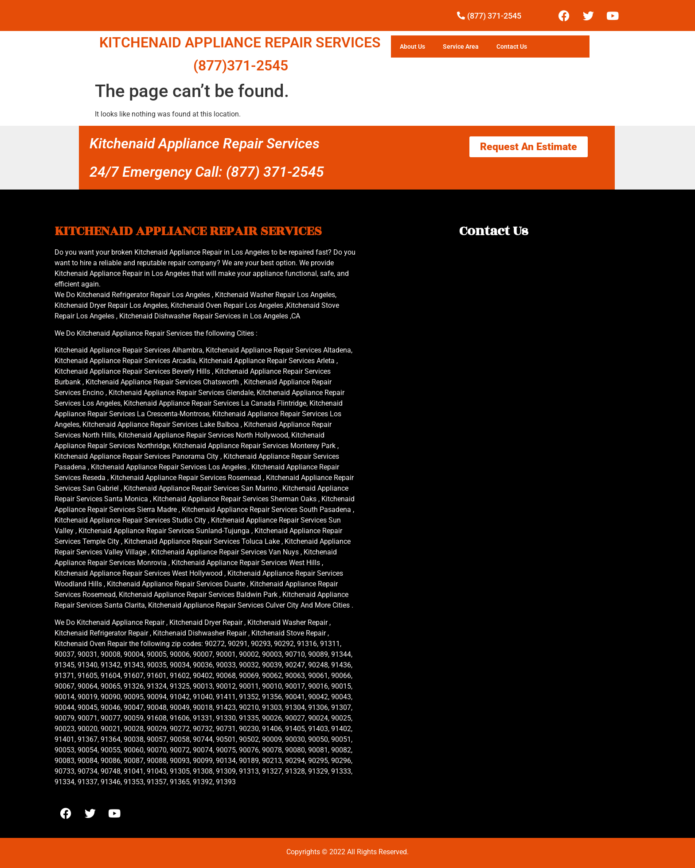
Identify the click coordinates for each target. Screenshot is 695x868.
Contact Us (511, 46)
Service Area (461, 46)
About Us (412, 46)
